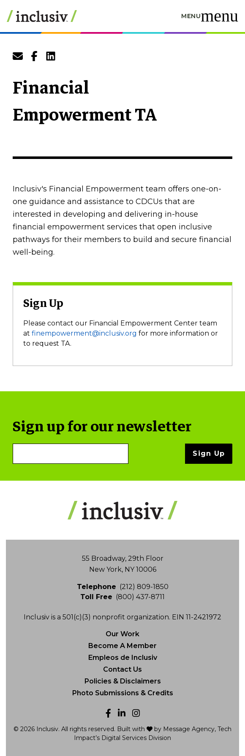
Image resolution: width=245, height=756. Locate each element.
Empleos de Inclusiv (122, 658)
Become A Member (122, 646)
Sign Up (209, 453)
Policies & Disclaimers (122, 681)
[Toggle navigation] (209, 16)
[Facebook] (108, 713)
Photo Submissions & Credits (122, 693)
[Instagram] (136, 713)
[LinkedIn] (121, 713)
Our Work (122, 634)
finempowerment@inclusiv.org (84, 333)
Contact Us (122, 669)
